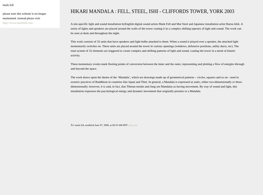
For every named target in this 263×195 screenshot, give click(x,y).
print (135, 125)
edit (130, 125)
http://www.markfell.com (18, 22)
